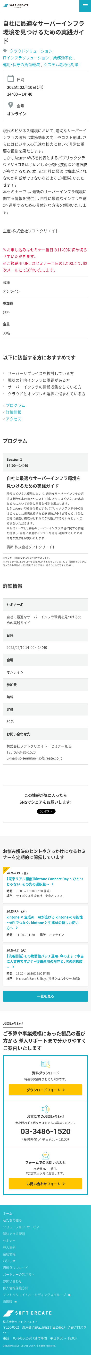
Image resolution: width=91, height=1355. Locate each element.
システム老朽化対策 (61, 64)
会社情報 (9, 1254)
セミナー (9, 1240)
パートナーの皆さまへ (18, 1274)
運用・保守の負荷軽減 (22, 64)
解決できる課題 (14, 1233)
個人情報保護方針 (15, 1288)
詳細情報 (13, 412)
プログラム (15, 405)
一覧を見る (45, 996)
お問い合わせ (12, 1281)
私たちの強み (12, 1220)
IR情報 (7, 1301)
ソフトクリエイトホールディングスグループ (34, 1294)
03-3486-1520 (46, 1135)
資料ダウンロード (15, 1267)
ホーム (7, 1213)
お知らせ (9, 1260)
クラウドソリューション (31, 51)
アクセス (13, 419)
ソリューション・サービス (21, 1227)
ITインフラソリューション (26, 58)
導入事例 (9, 1247)
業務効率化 (63, 58)
